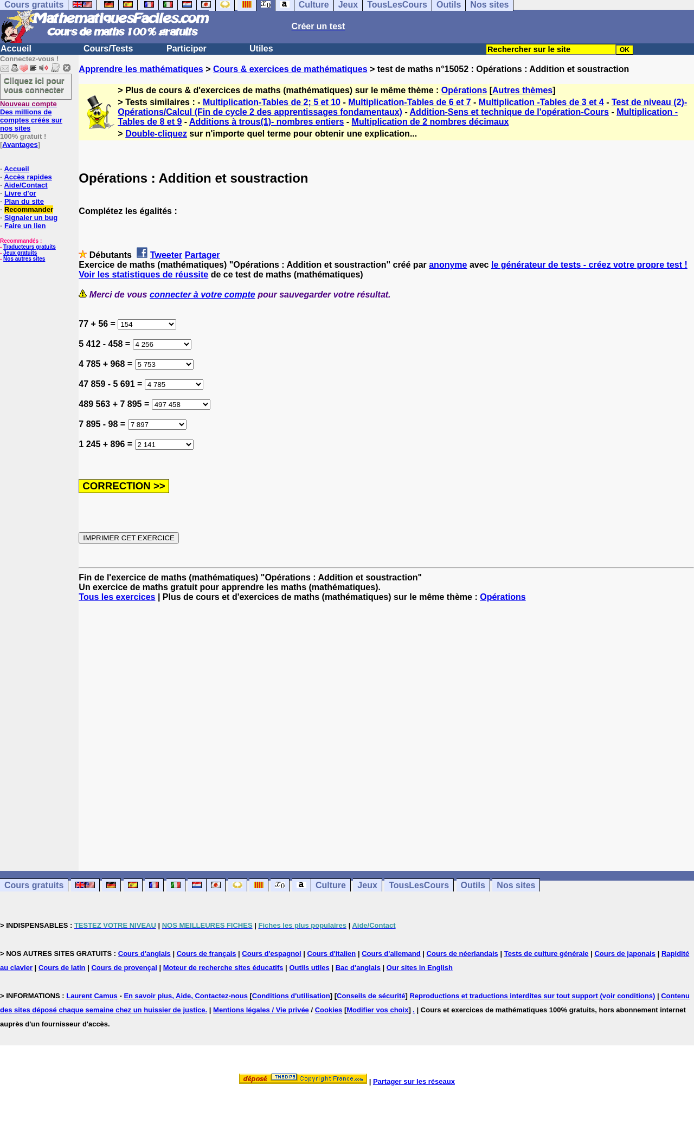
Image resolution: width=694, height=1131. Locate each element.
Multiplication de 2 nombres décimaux (430, 121)
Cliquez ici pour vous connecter (34, 85)
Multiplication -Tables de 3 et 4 (541, 102)
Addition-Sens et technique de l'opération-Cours (509, 112)
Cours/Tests (108, 48)
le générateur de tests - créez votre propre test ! (589, 264)
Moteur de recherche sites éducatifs (223, 968)
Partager (202, 255)
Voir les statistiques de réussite (143, 274)
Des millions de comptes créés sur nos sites (31, 116)
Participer (186, 48)
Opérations (464, 90)
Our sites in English (420, 968)
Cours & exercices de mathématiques (290, 69)
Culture (331, 885)
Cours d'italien (331, 953)
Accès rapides (28, 177)
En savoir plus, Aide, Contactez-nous (186, 996)
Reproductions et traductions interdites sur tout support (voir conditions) (532, 996)
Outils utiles (309, 968)
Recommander (28, 209)
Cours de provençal (124, 968)
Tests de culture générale (546, 953)
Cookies (329, 1010)
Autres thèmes (522, 90)
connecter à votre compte (202, 294)
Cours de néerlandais (462, 953)
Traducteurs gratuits (29, 247)
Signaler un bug (30, 218)
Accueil (16, 48)
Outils (473, 885)
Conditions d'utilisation (291, 996)
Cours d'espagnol (271, 953)
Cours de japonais (625, 953)
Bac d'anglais (358, 968)
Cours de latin (62, 968)
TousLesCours (419, 885)
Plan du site (24, 201)
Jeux (367, 885)
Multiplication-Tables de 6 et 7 (409, 102)
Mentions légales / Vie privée (261, 1010)
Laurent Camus (92, 996)
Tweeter (166, 255)
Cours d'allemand (391, 953)
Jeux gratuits (20, 253)
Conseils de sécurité (371, 996)
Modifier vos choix (377, 1010)
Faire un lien (25, 226)
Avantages (19, 144)
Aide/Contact (25, 185)
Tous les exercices (117, 597)
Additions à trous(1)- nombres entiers (266, 121)
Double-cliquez (156, 133)
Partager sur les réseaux (414, 1081)
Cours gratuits (33, 885)
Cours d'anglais (144, 953)
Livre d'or (20, 193)
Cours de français (206, 953)
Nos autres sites (24, 259)
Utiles (261, 48)
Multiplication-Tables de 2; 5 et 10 (271, 102)
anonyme (448, 264)
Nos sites (516, 885)
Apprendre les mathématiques (141, 69)
